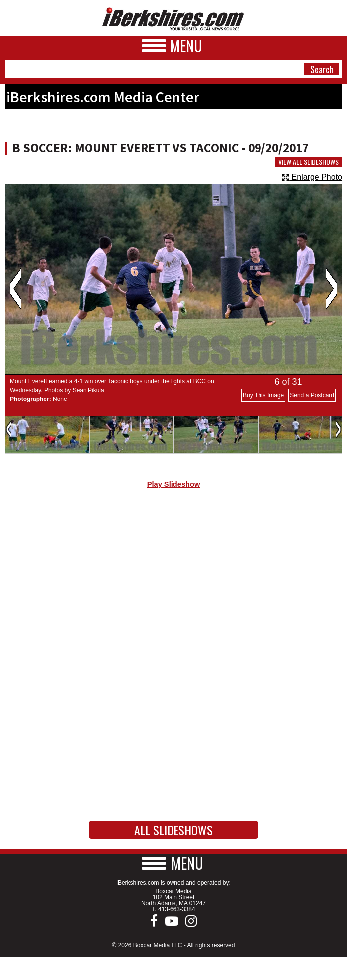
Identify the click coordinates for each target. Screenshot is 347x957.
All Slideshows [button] (173, 830)
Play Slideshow (173, 484)
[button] (173, 863)
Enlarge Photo (312, 177)
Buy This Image (263, 395)
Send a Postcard (312, 395)
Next (331, 288)
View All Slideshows (308, 162)
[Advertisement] (173, 580)
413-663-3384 (176, 909)
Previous (15, 288)
